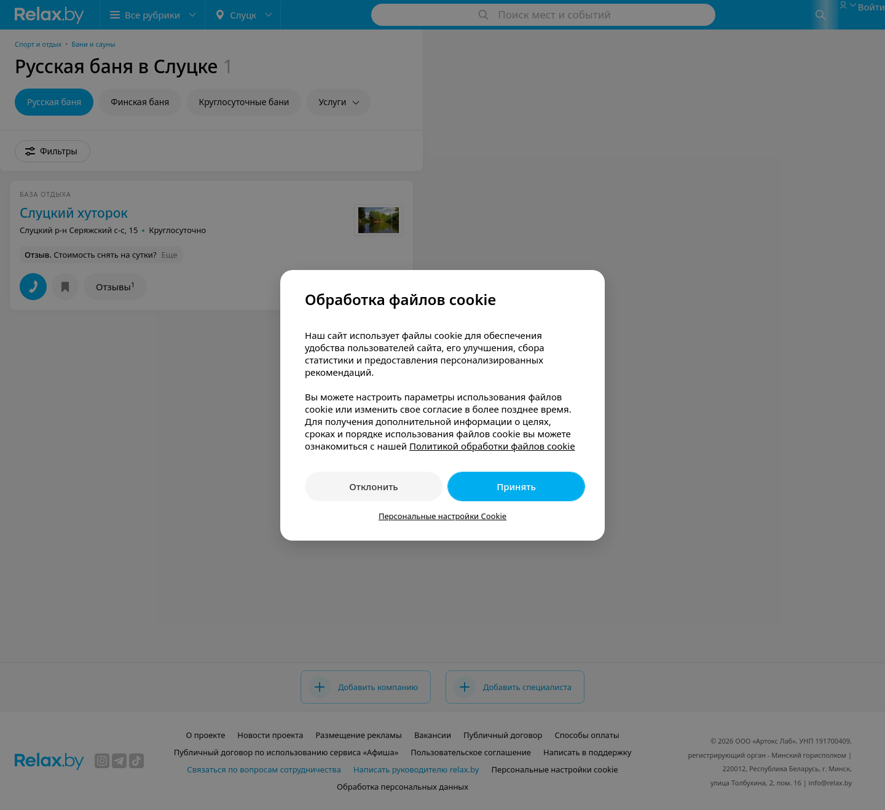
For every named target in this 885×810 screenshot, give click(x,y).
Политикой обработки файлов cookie (492, 446)
